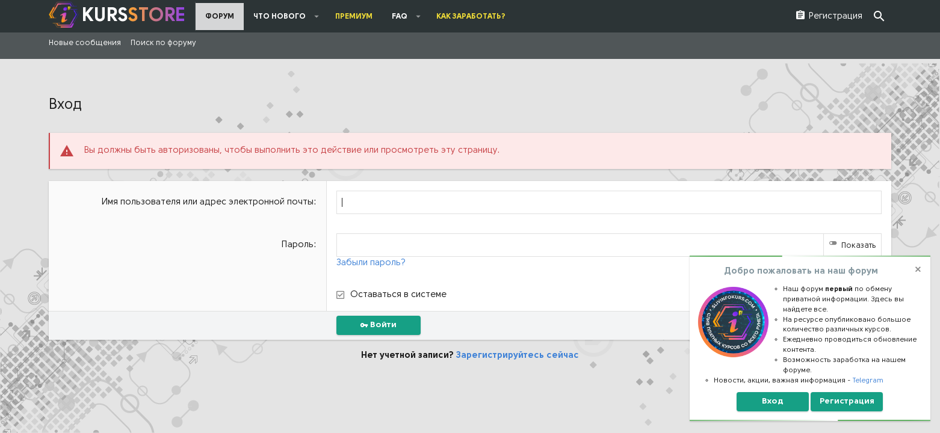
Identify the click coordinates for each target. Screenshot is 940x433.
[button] (317, 16)
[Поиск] (879, 16)
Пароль (297, 245)
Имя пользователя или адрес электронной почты (208, 202)
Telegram (868, 380)
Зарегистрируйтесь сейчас (517, 355)
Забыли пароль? (371, 263)
